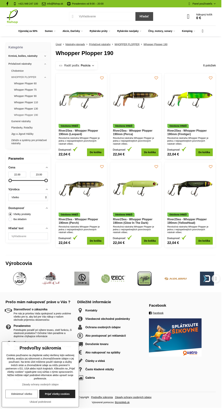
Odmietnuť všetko (21, 394)
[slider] (10, 180)
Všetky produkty (19, 214)
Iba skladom (17, 219)
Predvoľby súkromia (102, 397)
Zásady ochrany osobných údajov (133, 397)
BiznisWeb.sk (122, 402)
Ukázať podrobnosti (40, 401)
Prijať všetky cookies (57, 394)
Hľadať (144, 16)
